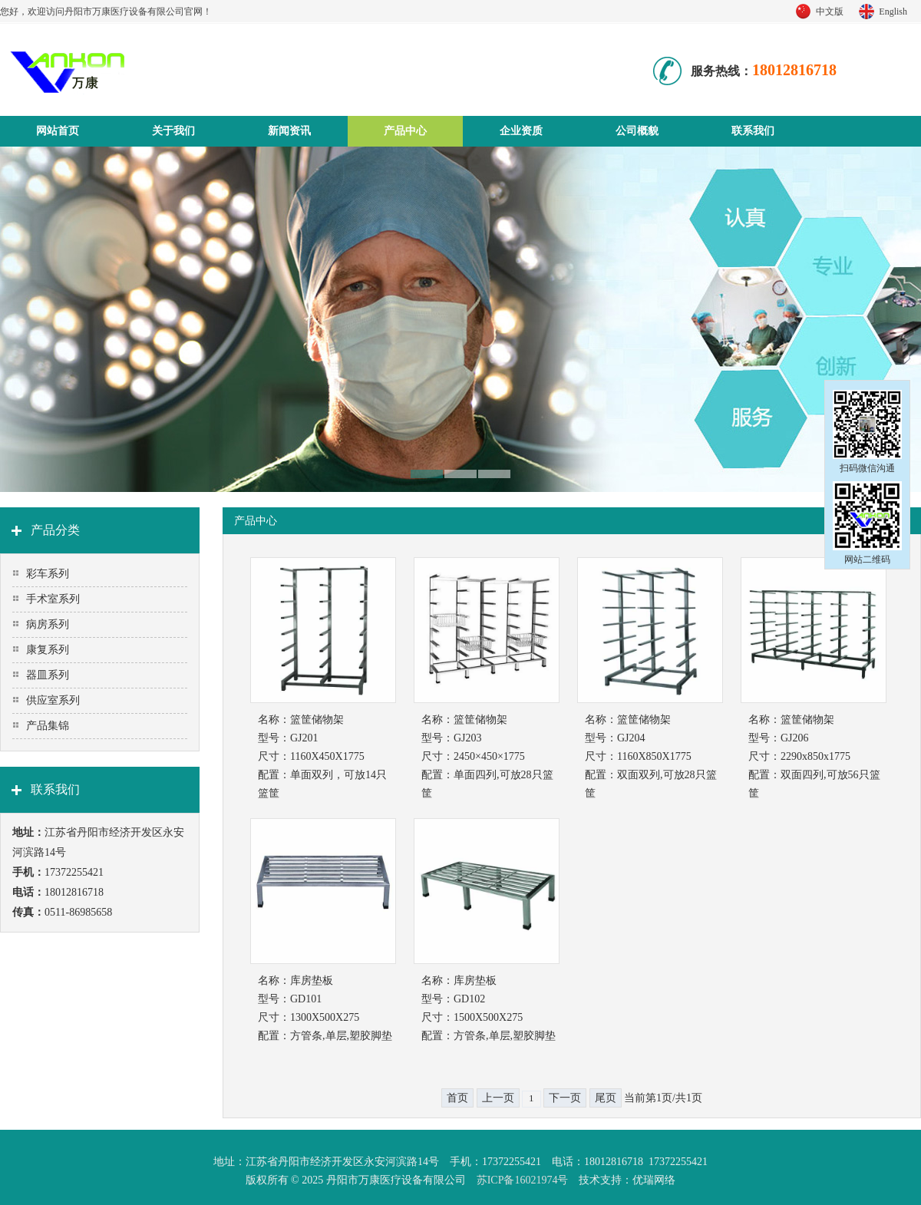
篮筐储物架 (317, 719)
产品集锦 (47, 725)
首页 (457, 1098)
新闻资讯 (289, 131)
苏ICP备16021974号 (523, 1180)
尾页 (605, 1098)
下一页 (565, 1098)
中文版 (829, 11)
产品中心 (405, 131)
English (893, 11)
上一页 (498, 1098)
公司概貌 (637, 131)
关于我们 (173, 131)
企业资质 (521, 131)
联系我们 (752, 131)
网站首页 (57, 131)
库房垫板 (311, 980)
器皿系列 (47, 675)
